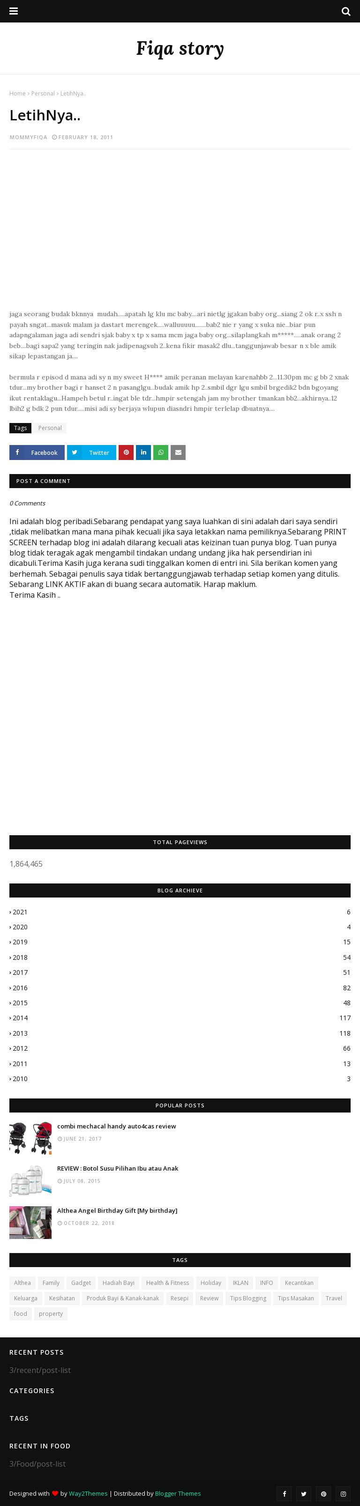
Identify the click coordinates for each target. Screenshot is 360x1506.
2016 (182, 988)
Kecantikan (299, 1283)
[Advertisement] (180, 233)
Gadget (81, 1283)
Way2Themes (88, 1493)
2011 (182, 1064)
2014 (182, 1018)
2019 (182, 942)
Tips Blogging (248, 1298)
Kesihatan (62, 1298)
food (20, 1314)
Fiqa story (180, 48)
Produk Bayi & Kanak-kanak (123, 1298)
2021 (182, 912)
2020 (182, 927)
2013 (182, 1033)
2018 (182, 957)
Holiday (211, 1283)
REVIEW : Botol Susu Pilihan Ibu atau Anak (117, 1168)
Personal (43, 93)
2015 (182, 1003)
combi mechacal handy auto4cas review (116, 1126)
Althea (22, 1283)
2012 (182, 1048)
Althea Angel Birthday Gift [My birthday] (117, 1210)
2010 (182, 1079)
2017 (182, 972)
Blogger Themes (178, 1493)
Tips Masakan (296, 1298)
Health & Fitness (167, 1283)
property (51, 1314)
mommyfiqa (28, 137)
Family (51, 1283)
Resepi (179, 1298)
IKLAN (240, 1283)
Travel (334, 1298)
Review (209, 1298)
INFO (266, 1283)
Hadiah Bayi (119, 1283)
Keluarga (26, 1298)
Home (17, 93)
